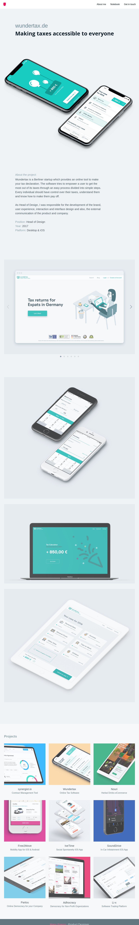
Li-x (114, 906)
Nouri (114, 793)
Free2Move (25, 850)
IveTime (69, 850)
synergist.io (25, 793)
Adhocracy (69, 906)
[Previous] (8, 311)
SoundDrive (114, 850)
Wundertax (69, 793)
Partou (25, 906)
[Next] (131, 311)
